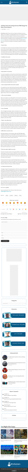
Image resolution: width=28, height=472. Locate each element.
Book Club (3, 436)
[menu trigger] (2, 2)
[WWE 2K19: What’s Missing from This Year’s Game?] (4, 370)
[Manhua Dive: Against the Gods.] (7, 434)
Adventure (17, 430)
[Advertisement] (14, 13)
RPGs (21, 437)
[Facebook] (7, 209)
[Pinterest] (13, 209)
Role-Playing (17, 437)
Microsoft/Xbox (18, 432)
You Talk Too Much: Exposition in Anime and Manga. (16, 356)
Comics (7, 436)
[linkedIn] (19, 209)
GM (10, 436)
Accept (14, 470)
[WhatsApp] (16, 209)
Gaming (21, 430)
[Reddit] (22, 209)
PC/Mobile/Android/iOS (19, 435)
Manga (2, 437)
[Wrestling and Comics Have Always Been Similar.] (4, 376)
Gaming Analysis (18, 431)
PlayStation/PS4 (18, 436)
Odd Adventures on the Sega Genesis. (10, 402)
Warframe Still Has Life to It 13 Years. (10, 406)
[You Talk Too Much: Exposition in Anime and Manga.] (4, 357)
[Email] (25, 209)
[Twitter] (10, 209)
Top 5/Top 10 (8, 453)
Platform (3, 453)
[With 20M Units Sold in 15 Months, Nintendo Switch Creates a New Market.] (4, 383)
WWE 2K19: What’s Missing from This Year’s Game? (16, 369)
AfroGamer (4, 29)
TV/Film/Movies (18, 453)
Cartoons (8, 448)
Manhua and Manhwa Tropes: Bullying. (10, 395)
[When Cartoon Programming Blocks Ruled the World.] (20, 449)
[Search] (26, 2)
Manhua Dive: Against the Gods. (6, 440)
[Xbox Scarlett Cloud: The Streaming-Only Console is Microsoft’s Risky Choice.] (4, 363)
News (6, 437)
